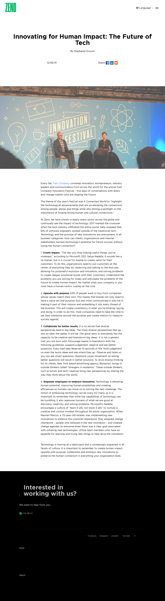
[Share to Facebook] (107, 63)
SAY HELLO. (26, 513)
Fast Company (61, 183)
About (22, 575)
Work (21, 548)
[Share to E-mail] (116, 63)
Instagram (103, 536)
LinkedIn (114, 536)
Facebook (92, 536)
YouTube (126, 536)
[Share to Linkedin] (111, 63)
